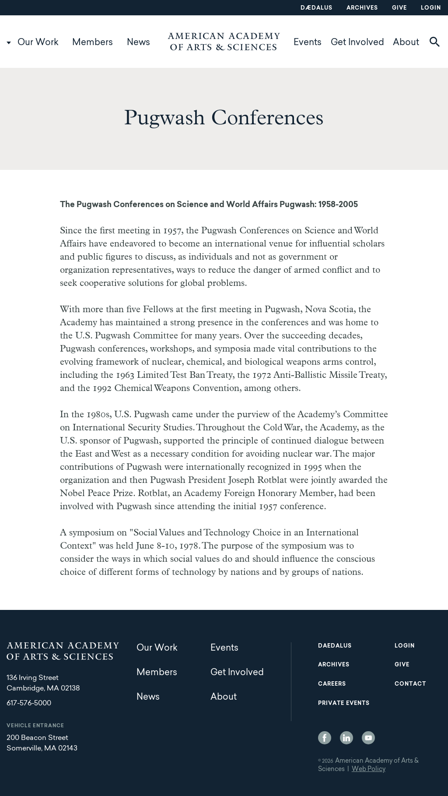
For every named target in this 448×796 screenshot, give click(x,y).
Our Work (38, 43)
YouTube (368, 737)
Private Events (344, 703)
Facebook (324, 737)
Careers (332, 684)
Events (308, 43)
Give (399, 8)
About (406, 43)
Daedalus (335, 646)
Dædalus (316, 8)
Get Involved (357, 43)
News (138, 43)
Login (431, 8)
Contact (410, 684)
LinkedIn (346, 737)
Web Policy (368, 770)
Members (92, 43)
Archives (362, 8)
